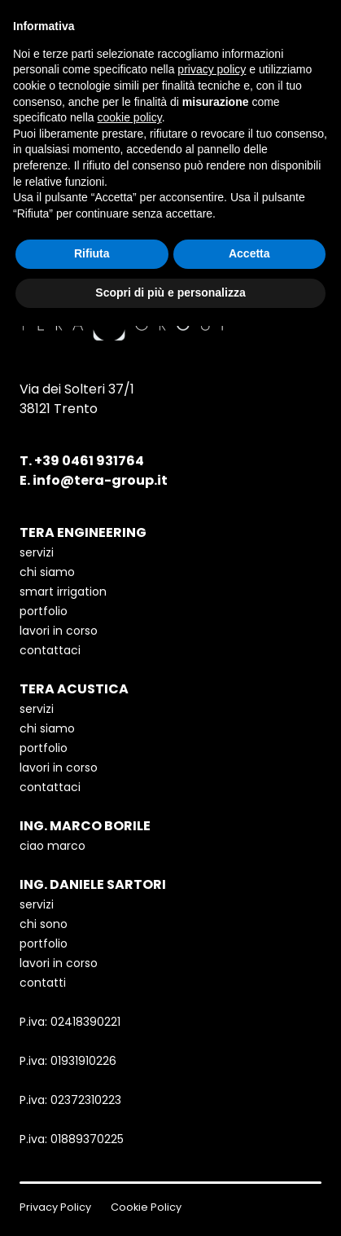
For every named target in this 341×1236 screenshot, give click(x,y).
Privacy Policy (55, 1207)
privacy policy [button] (211, 69)
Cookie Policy (146, 1207)
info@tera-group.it (100, 480)
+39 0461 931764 (89, 460)
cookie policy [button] (130, 117)
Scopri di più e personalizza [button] (170, 292)
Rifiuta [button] (92, 253)
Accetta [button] (249, 253)
